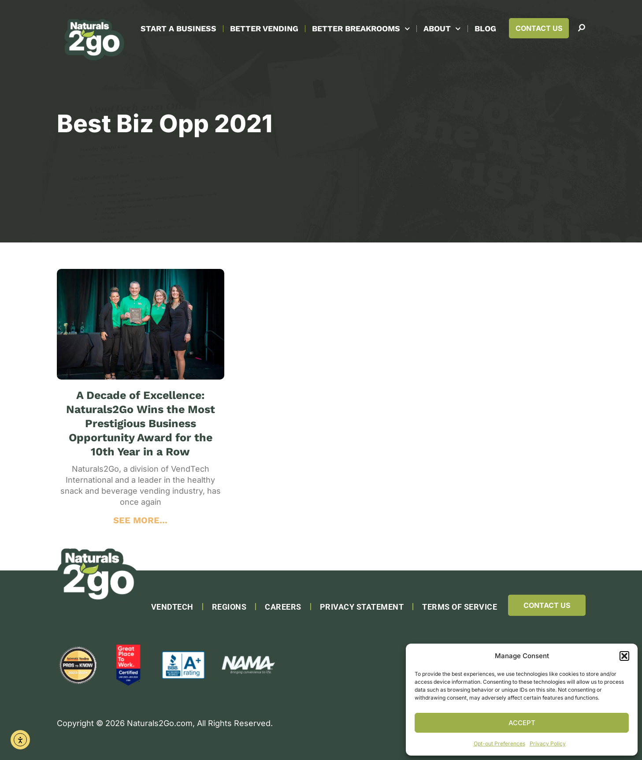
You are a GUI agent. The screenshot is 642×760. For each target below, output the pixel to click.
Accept (521, 723)
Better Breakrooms (361, 29)
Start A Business (178, 28)
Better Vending (264, 28)
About (442, 29)
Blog (485, 28)
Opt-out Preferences (499, 743)
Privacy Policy (548, 743)
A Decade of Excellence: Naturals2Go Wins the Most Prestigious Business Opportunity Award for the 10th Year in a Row (140, 423)
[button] (624, 656)
